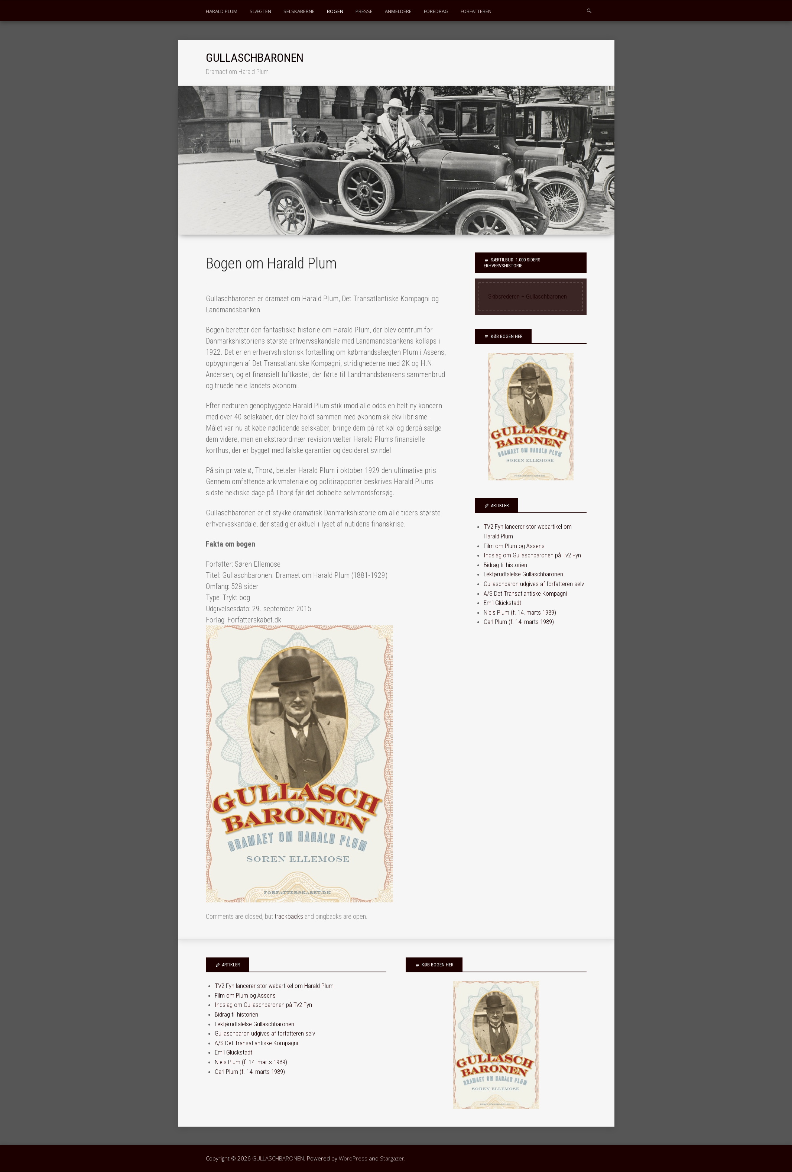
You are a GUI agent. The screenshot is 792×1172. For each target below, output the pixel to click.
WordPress (353, 1158)
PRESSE (364, 11)
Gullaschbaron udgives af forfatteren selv (534, 583)
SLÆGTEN (260, 11)
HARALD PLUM (221, 11)
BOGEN (335, 11)
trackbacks (289, 916)
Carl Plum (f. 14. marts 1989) (519, 621)
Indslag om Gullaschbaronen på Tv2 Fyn (532, 555)
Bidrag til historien (505, 565)
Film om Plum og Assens (514, 546)
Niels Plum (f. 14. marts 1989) (520, 612)
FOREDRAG (436, 11)
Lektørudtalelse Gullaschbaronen (523, 574)
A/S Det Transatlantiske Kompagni (525, 593)
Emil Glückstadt (502, 602)
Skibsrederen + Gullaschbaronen (527, 296)
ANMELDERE (398, 11)
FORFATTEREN (476, 11)
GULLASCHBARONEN (255, 58)
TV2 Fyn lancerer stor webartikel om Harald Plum (274, 985)
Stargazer (392, 1158)
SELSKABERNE (299, 11)
